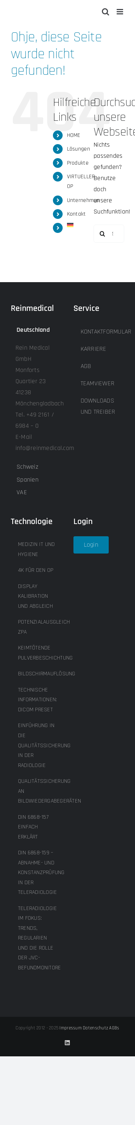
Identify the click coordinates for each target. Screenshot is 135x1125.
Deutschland (33, 330)
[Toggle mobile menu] (120, 11)
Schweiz (27, 467)
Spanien (28, 480)
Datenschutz (95, 1028)
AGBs (114, 1028)
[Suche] (103, 234)
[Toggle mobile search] (105, 11)
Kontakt (76, 214)
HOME (74, 135)
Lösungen (78, 149)
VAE (22, 492)
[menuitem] (75, 225)
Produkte (78, 163)
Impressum (70, 1028)
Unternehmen (83, 200)
